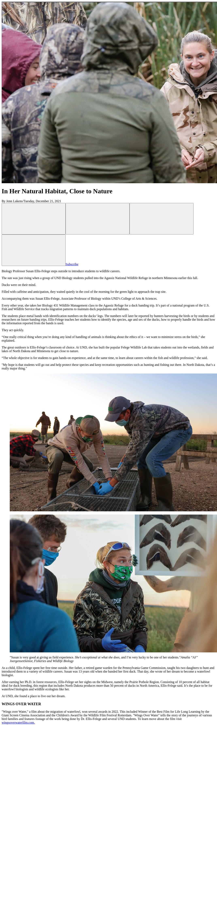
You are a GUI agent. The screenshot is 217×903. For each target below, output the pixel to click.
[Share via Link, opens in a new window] (162, 218)
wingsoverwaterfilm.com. (18, 722)
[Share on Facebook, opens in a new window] (98, 218)
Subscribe (102, 264)
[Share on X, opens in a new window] (34, 218)
